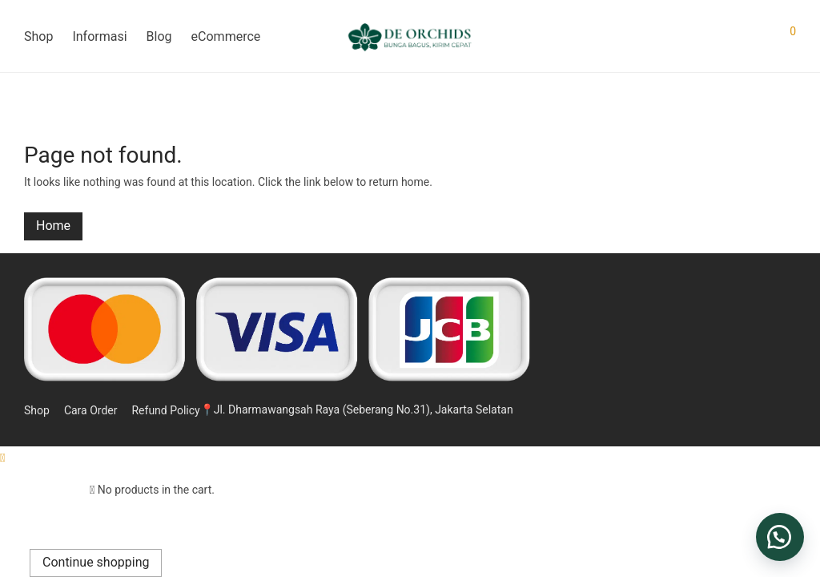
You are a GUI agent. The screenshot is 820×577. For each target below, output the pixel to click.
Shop (38, 36)
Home (53, 225)
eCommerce (226, 36)
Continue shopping (95, 562)
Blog (159, 36)
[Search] (737, 37)
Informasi (99, 36)
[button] (780, 537)
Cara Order (91, 410)
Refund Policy (165, 410)
